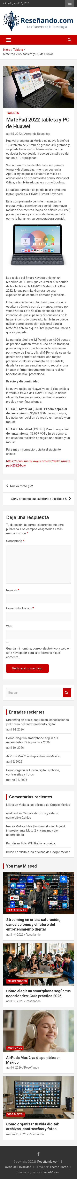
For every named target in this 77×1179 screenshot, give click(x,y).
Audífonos (14, 1047)
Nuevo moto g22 (21, 486)
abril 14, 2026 (14, 934)
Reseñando (33, 934)
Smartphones (17, 981)
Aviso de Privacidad (18, 1167)
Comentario (15, 541)
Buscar (67, 692)
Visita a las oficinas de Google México (44, 805)
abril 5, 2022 (14, 133)
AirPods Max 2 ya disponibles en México (33, 756)
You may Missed (21, 866)
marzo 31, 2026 (16, 1134)
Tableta (12, 113)
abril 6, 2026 (14, 1067)
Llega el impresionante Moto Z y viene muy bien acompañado (35, 830)
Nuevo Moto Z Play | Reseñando (28, 826)
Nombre (12, 590)
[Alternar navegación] (8, 40)
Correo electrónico (20, 608)
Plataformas (16, 910)
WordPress (51, 1172)
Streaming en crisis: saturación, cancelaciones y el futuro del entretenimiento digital (33, 924)
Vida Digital (15, 1114)
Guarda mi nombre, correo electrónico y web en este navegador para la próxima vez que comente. (38, 653)
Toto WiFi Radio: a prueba (38, 843)
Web (9, 626)
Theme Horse (59, 1167)
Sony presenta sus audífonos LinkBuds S (39, 499)
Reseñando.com (48, 1161)
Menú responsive (69, 3)
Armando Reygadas (37, 133)
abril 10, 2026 (14, 1001)
